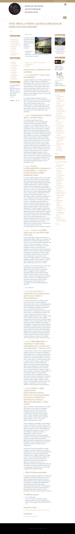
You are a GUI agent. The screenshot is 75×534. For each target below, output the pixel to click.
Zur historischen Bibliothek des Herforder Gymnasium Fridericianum (60, 182)
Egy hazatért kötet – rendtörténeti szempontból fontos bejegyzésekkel (60, 140)
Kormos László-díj (15, 45)
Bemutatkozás (14, 39)
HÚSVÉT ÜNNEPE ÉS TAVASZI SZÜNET (60, 133)
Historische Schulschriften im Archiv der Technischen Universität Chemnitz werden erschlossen (60, 172)
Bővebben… (12, 97)
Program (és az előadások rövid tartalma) (35, 62)
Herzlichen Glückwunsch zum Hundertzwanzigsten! (61, 219)
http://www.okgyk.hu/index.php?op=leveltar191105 (37, 510)
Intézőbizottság (15, 41)
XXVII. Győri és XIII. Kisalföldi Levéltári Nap (60, 118)
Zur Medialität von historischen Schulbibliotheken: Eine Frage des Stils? (60, 212)
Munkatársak (14, 79)
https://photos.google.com (31, 516)
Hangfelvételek (28, 64)
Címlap (10, 31)
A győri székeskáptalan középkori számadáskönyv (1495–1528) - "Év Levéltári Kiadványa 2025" (60, 100)
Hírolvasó (13, 55)
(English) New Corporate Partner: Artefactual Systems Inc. (59, 204)
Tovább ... (57, 153)
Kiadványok (14, 46)
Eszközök (13, 48)
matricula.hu (58, 80)
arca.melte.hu (58, 64)
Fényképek (27, 66)
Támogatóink (14, 53)
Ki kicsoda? (14, 50)
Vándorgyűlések (15, 43)
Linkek (12, 51)
